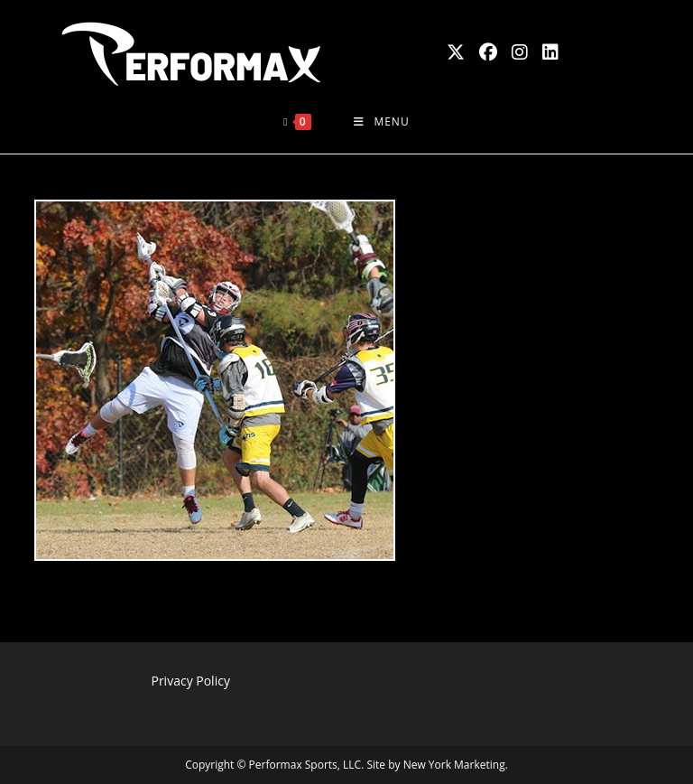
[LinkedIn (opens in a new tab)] (550, 52)
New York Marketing (454, 764)
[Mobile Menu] (381, 121)
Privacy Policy (190, 680)
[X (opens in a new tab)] (455, 52)
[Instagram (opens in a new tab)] (519, 52)
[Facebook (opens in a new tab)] (488, 52)
